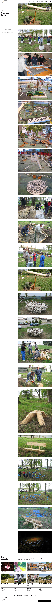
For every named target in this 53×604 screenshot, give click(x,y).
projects (33, 1)
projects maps (17, 590)
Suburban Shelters (17, 591)
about (30, 1)
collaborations (4, 591)
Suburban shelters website (18, 595)
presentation (4, 589)
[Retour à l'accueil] (2, 1)
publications (29, 591)
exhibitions (28, 590)
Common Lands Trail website (28, 595)
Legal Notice (41, 590)
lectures (28, 589)
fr (50, 1)
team (3, 590)
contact (45, 1)
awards (28, 592)
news (42, 1)
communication (38, 1)
